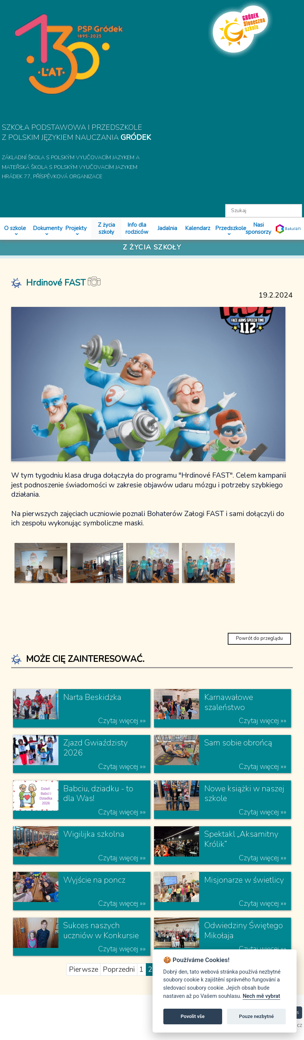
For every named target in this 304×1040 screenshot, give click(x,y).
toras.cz (292, 1035)
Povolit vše (193, 1016)
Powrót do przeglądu (259, 648)
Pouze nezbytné (256, 1016)
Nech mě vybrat (261, 996)
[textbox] (263, 210)
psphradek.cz (253, 1035)
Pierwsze (83, 979)
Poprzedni (119, 979)
